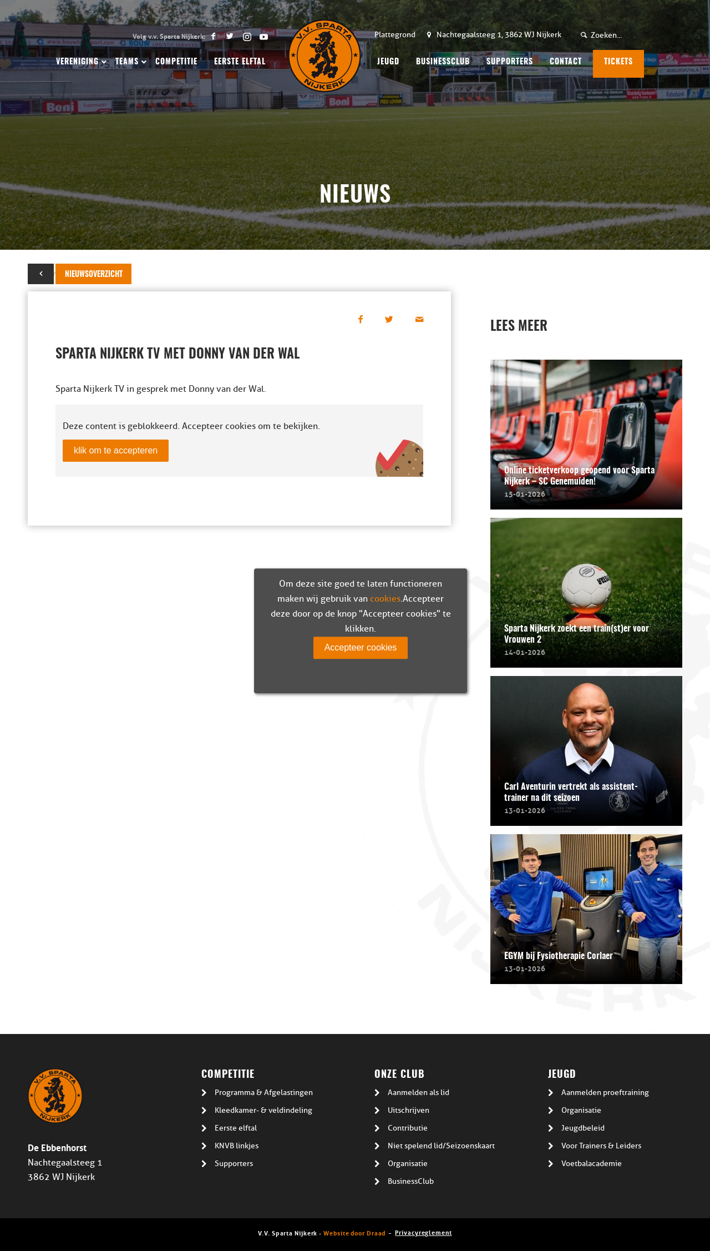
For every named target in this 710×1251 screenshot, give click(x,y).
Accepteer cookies (360, 647)
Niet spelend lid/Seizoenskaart (441, 1146)
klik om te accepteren (116, 450)
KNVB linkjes (236, 1146)
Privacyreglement (423, 1232)
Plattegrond (394, 34)
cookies (385, 598)
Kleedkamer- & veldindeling (263, 1110)
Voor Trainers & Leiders (601, 1146)
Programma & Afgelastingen (264, 1092)
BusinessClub (411, 1181)
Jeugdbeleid (583, 1128)
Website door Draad (354, 1232)
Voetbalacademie (591, 1163)
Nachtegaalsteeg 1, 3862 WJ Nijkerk (499, 34)
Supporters (234, 1163)
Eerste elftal (236, 1128)
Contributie (408, 1128)
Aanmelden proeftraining (605, 1092)
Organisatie (408, 1163)
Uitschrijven (408, 1110)
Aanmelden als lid (418, 1092)
